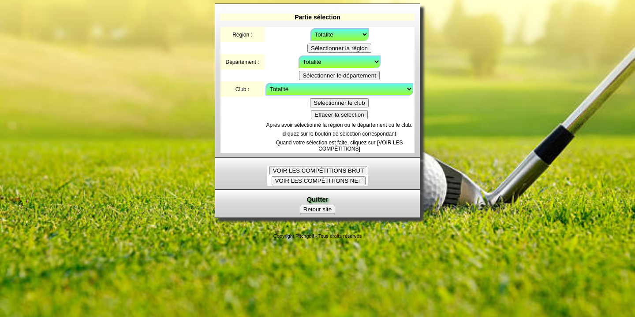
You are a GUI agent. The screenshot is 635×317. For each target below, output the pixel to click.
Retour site (317, 209)
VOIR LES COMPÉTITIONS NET (318, 180)
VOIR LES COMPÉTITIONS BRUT (318, 170)
